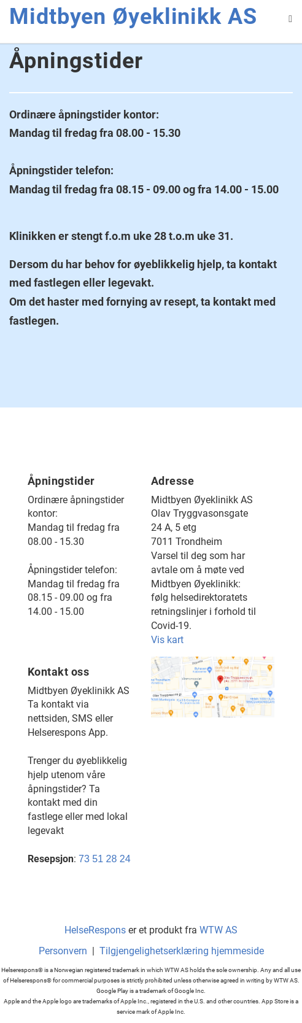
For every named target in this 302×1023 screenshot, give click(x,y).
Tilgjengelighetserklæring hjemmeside (181, 951)
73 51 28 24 (105, 859)
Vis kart (167, 640)
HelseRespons (95, 930)
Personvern (63, 951)
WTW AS (218, 930)
